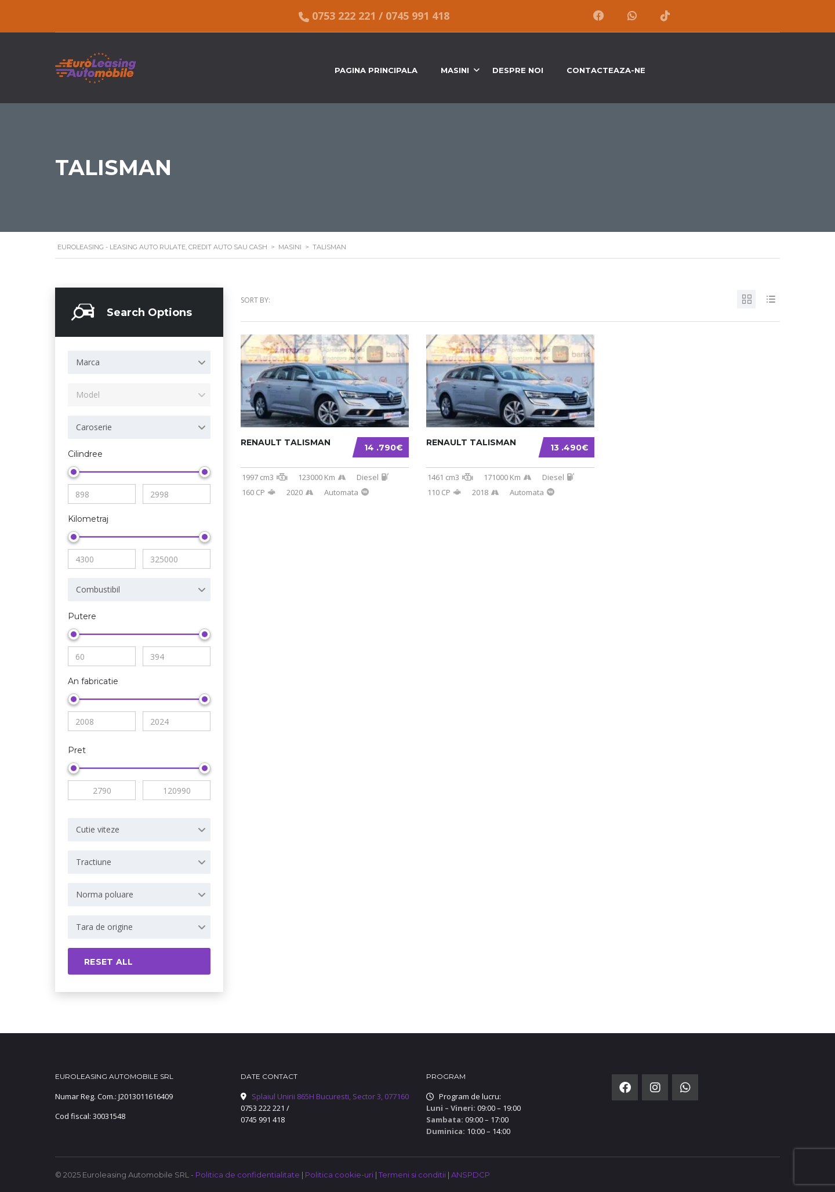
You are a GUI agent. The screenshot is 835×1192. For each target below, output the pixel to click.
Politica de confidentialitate (248, 1174)
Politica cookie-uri (340, 1174)
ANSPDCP (470, 1174)
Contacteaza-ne (606, 70)
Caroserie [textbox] (94, 427)
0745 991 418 (417, 16)
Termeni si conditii (413, 1174)
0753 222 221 (344, 16)
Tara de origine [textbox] (104, 926)
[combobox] (139, 362)
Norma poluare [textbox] (104, 894)
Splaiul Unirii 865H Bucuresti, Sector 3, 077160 (330, 1096)
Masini (455, 70)
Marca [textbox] (88, 362)
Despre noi (517, 70)
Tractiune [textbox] (93, 861)
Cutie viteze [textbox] (97, 829)
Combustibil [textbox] (98, 589)
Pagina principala (376, 70)
